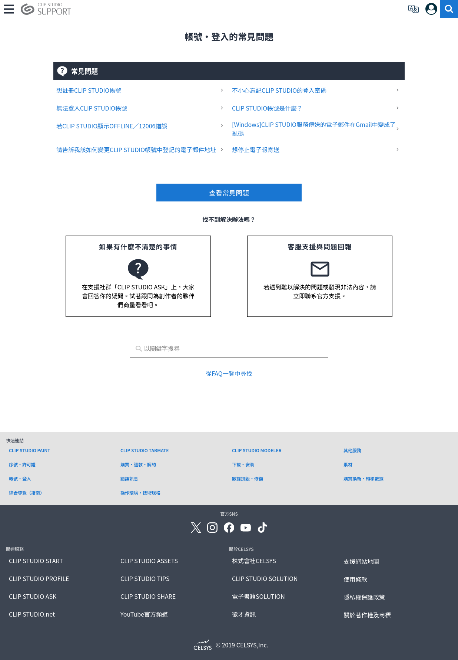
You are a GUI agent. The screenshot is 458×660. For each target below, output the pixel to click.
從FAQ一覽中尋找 (229, 373)
